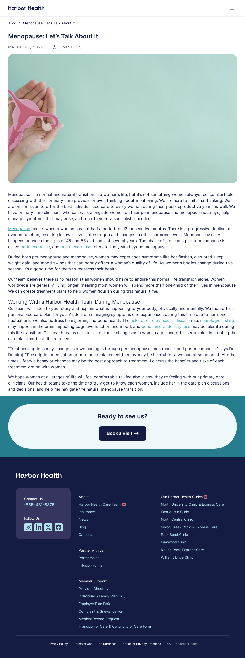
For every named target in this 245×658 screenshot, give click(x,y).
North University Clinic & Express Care (192, 504)
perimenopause (35, 246)
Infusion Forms (90, 565)
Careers (85, 534)
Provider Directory (94, 588)
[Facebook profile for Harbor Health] (59, 527)
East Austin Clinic (175, 512)
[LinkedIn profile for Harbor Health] (38, 527)
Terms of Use (83, 644)
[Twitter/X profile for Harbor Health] (48, 527)
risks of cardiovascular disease (160, 320)
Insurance (87, 512)
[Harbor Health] (26, 8)
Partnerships (89, 558)
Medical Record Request (99, 619)
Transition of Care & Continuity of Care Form (115, 626)
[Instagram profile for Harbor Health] (28, 527)
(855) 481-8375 (39, 504)
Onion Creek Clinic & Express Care (189, 527)
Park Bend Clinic (174, 534)
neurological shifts (217, 320)
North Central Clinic (177, 519)
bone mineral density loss (166, 326)
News (83, 519)
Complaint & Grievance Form (102, 611)
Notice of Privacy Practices (141, 644)
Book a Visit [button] (123, 433)
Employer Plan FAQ (94, 603)
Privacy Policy (57, 644)
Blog (12, 23)
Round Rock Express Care (182, 549)
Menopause (19, 228)
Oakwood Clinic (174, 542)
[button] (232, 8)
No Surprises (107, 644)
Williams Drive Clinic (177, 557)
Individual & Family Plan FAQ (102, 596)
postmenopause (76, 246)
